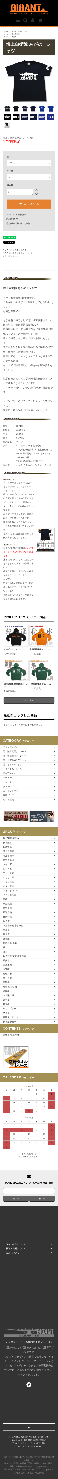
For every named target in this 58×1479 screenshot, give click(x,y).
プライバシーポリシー (19, 1443)
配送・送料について (40, 1437)
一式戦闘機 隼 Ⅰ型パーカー (41, 684)
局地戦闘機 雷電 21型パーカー (16, 685)
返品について (12, 219)
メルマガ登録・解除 (37, 1443)
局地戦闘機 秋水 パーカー (40, 649)
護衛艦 (14, 37)
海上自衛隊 (15, 34)
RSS (33, 1446)
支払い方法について (23, 1437)
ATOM (38, 1446)
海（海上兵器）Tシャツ (20, 31)
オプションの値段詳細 (16, 214)
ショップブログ (23, 1446)
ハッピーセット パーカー (14, 649)
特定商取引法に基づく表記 (18, 223)
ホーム (6, 31)
